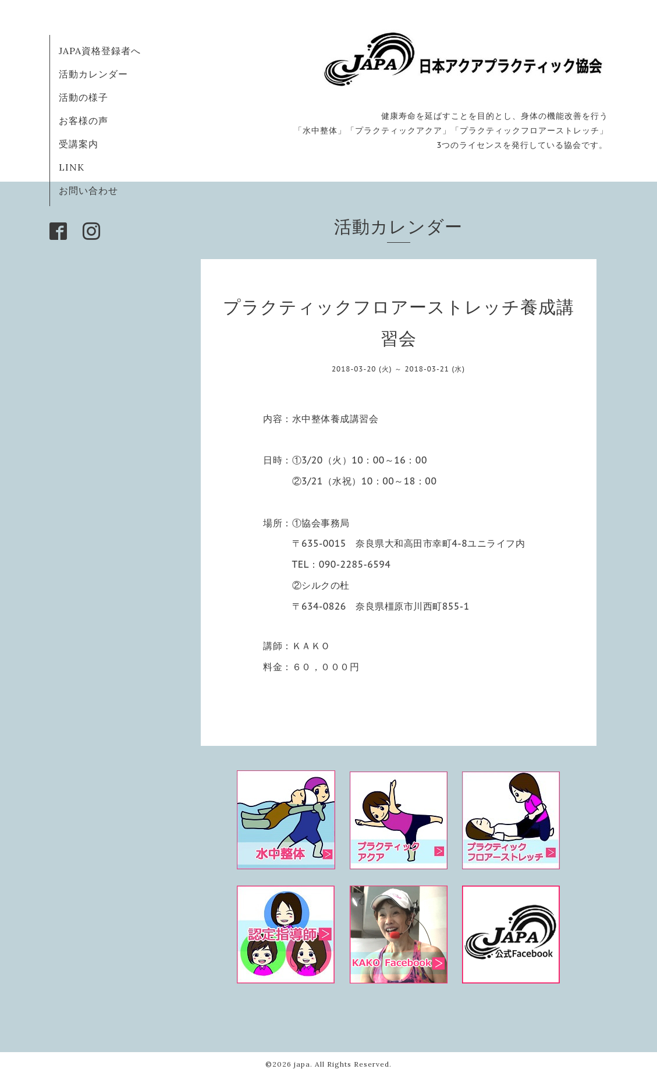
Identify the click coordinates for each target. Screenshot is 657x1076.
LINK (71, 167)
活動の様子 (83, 97)
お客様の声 (83, 120)
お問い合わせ (88, 190)
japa (302, 1064)
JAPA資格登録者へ (100, 50)
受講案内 (78, 144)
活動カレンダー (93, 74)
